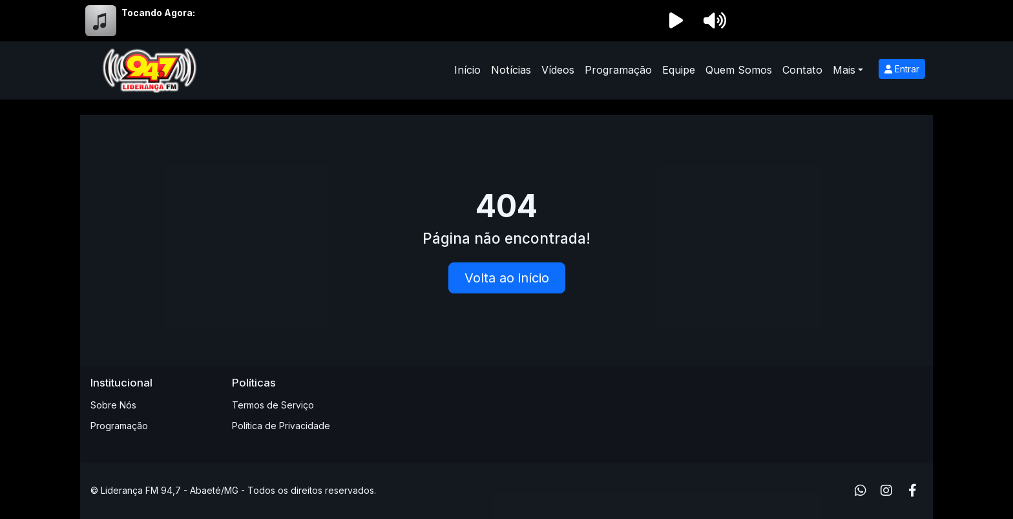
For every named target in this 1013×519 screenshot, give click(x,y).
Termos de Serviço (273, 404)
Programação (618, 69)
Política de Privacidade (281, 425)
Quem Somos (738, 69)
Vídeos (557, 69)
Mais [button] (844, 69)
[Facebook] (912, 490)
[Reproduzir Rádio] (676, 20)
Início (467, 69)
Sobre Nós (113, 404)
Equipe (678, 69)
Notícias (511, 69)
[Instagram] (886, 490)
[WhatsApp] (860, 490)
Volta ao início (507, 278)
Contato (802, 69)
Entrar (901, 68)
